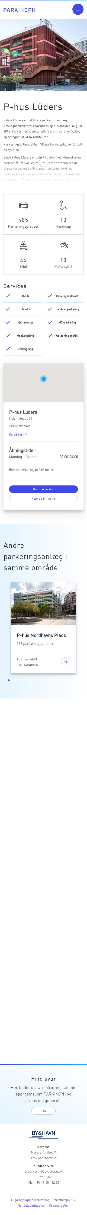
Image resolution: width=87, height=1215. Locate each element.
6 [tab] (43, 680)
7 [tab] (50, 680)
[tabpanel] (43, 628)
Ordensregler (58, 1205)
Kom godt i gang (43, 498)
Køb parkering (43, 489)
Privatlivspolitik (64, 1199)
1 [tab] (8, 680)
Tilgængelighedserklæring (30, 1199)
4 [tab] (29, 680)
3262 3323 (45, 1176)
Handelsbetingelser (32, 1205)
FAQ (43, 1111)
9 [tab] (64, 680)
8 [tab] (57, 680)
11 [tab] (78, 680)
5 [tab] (36, 680)
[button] (43, 379)
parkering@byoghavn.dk (45, 1171)
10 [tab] (71, 680)
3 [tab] (22, 680)
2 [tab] (15, 680)
